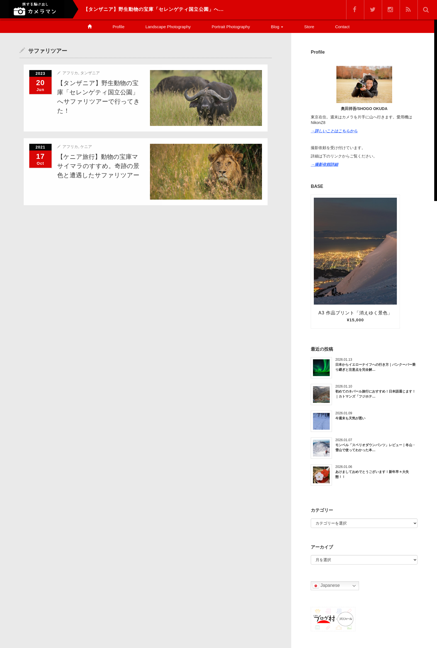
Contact (342, 26)
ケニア (86, 146)
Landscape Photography (168, 26)
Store (309, 26)
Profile (119, 26)
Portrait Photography (231, 26)
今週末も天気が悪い (350, 418)
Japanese (326, 585)
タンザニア (90, 73)
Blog (277, 26)
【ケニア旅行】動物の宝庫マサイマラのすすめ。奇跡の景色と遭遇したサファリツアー (98, 165)
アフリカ (70, 73)
